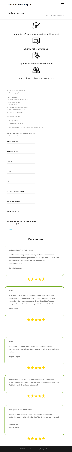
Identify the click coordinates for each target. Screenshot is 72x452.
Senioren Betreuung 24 (31, 449)
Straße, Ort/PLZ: (21, 153)
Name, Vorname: (21, 143)
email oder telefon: (21, 213)
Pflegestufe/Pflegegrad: (21, 193)
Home (47, 15)
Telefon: (21, 163)
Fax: (21, 183)
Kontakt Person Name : (21, 203)
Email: (21, 173)
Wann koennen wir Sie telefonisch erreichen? (22, 221)
